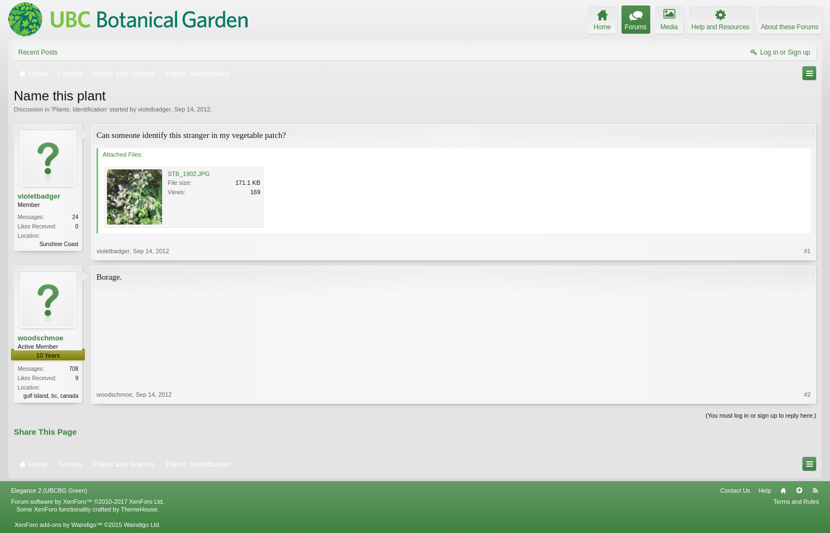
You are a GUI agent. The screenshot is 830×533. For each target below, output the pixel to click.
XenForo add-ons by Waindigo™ (58, 524)
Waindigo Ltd (141, 524)
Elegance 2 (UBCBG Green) (49, 490)
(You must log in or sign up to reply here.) (760, 415)
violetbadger (154, 109)
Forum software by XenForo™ (87, 501)
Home (783, 490)
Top (799, 490)
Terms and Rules (796, 501)
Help (764, 490)
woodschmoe (40, 338)
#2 (807, 394)
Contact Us (735, 490)
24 (75, 217)
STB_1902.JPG (189, 173)
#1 (807, 251)
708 (73, 369)
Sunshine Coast (58, 244)
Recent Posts (37, 52)
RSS (815, 490)
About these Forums (789, 27)
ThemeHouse (139, 509)
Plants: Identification (79, 109)
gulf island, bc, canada (50, 396)
